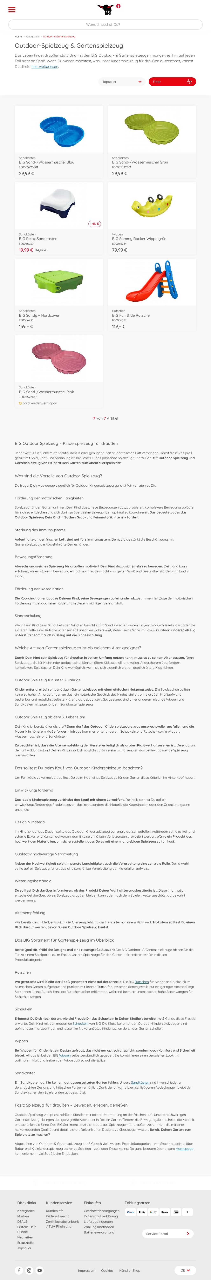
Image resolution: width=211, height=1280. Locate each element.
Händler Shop (129, 1270)
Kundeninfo (54, 1211)
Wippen (65, 1055)
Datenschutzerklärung (101, 1216)
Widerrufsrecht (57, 1216)
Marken (23, 1216)
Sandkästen (140, 1082)
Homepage (184, 1148)
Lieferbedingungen (98, 1221)
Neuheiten (25, 1237)
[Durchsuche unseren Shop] (105, 24)
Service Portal (168, 1234)
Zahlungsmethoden (99, 1227)
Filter (172, 81)
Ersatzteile (25, 1243)
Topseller (24, 1248)
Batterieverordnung (99, 1232)
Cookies (107, 1270)
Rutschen (142, 982)
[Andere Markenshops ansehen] (118, 6)
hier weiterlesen (45, 66)
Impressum (86, 1270)
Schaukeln (80, 1023)
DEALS (22, 1221)
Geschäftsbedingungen (102, 1211)
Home (18, 36)
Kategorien (32, 36)
